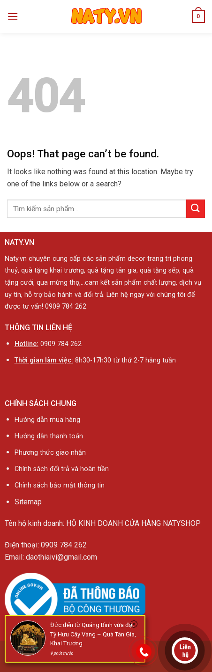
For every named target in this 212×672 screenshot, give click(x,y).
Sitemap (28, 501)
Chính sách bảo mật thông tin (60, 485)
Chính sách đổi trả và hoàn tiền (63, 469)
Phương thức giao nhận (50, 453)
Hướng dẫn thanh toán (49, 436)
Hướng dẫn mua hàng (47, 420)
